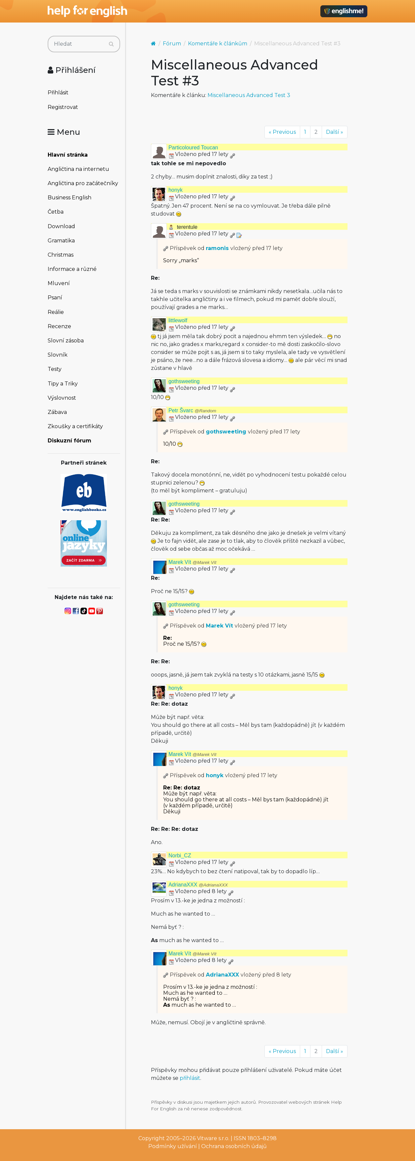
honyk (175, 190)
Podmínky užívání (172, 1146)
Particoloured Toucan (193, 147)
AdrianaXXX (198, 884)
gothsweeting (184, 381)
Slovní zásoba (66, 340)
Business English (69, 197)
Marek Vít (192, 562)
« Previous (282, 132)
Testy (55, 369)
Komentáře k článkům (217, 43)
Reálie (56, 312)
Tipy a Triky (63, 383)
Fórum (172, 43)
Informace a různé (72, 269)
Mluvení (59, 283)
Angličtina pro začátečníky (83, 183)
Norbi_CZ (179, 855)
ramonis (217, 248)
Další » (334, 132)
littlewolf (177, 320)
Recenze (59, 326)
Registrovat (63, 107)
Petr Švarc (192, 410)
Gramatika (61, 240)
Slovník (58, 355)
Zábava (57, 412)
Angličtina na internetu (78, 169)
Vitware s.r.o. (213, 1138)
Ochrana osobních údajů (234, 1146)
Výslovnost (62, 398)
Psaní (55, 297)
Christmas (60, 255)
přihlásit (190, 1078)
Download (61, 226)
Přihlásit (58, 92)
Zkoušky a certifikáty (75, 426)
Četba (56, 212)
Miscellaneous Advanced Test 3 (249, 95)
